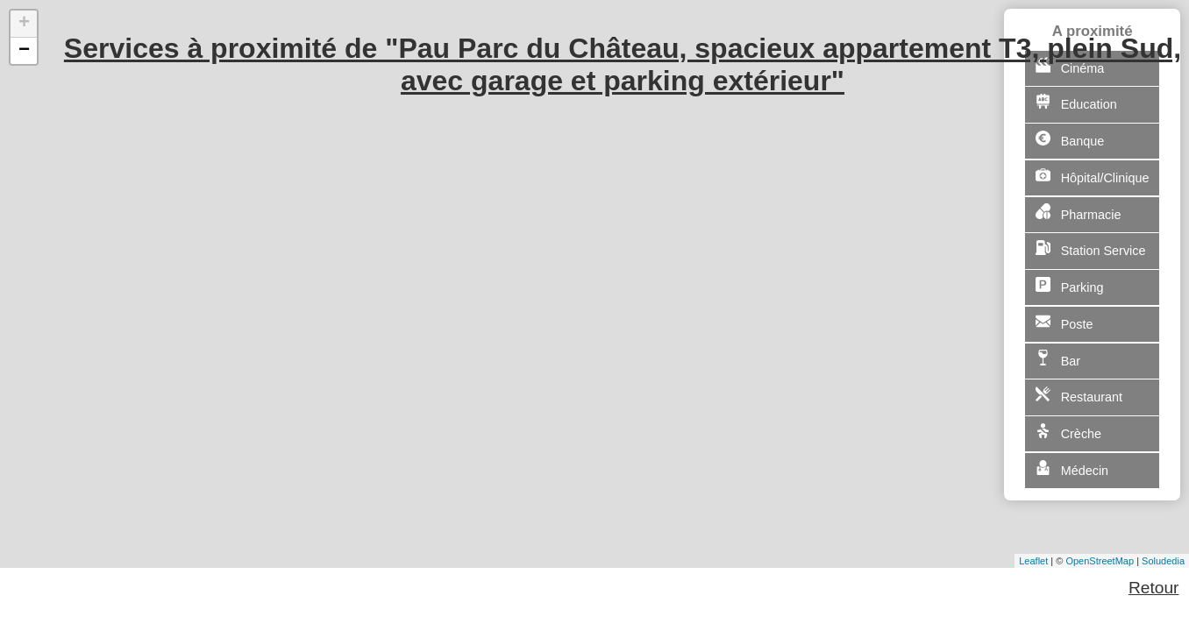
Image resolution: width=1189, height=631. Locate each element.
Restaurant (1079, 395)
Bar (1058, 358)
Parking (1070, 285)
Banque (1070, 139)
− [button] (24, 51)
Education (1076, 102)
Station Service (1091, 249)
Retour (1153, 587)
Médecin (1072, 469)
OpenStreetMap (1099, 561)
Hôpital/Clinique (1093, 176)
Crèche (1068, 432)
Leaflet (1033, 561)
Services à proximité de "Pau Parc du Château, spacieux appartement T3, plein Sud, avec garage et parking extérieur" (622, 64)
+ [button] (24, 24)
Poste (1064, 322)
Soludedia (1163, 561)
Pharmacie (1078, 212)
